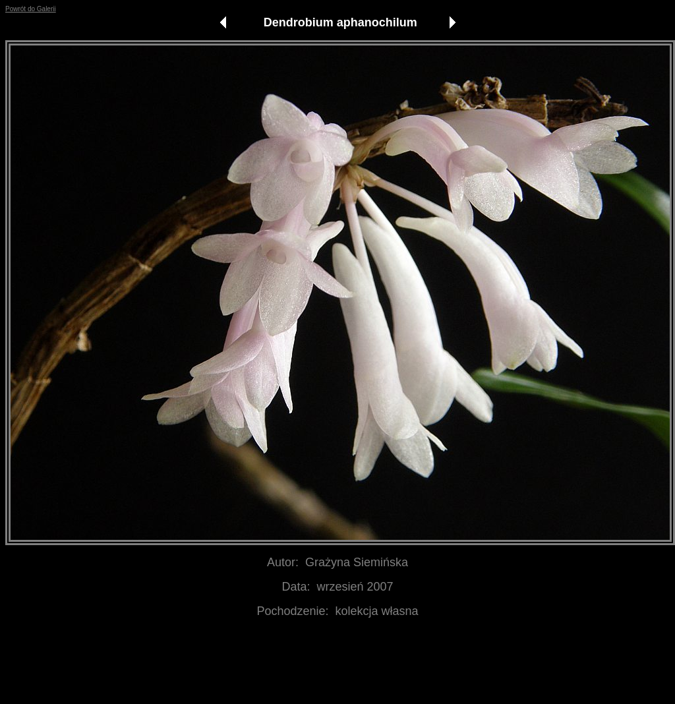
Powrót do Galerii (30, 9)
